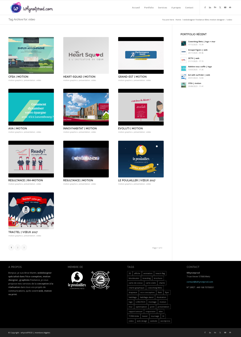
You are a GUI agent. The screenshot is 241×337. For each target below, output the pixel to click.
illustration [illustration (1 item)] (161, 297)
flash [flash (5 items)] (160, 292)
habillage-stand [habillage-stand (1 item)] (146, 297)
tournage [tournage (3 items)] (155, 316)
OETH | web (193, 58)
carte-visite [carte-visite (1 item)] (151, 283)
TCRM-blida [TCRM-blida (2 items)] (134, 316)
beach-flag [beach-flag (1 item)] (160, 273)
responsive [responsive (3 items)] (150, 311)
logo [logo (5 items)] (131, 302)
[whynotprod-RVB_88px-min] (31, 7)
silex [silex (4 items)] (161, 311)
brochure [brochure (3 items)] (158, 278)
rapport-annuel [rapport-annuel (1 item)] (135, 311)
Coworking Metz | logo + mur (201, 41)
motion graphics (15, 80)
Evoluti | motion (130, 128)
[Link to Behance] (215, 7)
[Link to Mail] (230, 7)
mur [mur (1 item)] (131, 306)
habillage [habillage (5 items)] (133, 297)
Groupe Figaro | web (198, 50)
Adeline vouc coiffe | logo (200, 66)
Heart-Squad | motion (79, 76)
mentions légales (42, 332)
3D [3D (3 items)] (130, 273)
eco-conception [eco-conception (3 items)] (147, 292)
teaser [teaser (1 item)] (145, 316)
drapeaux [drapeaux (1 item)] (133, 292)
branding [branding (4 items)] (147, 278)
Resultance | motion (78, 180)
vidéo (38, 80)
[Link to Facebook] (205, 7)
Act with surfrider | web (199, 75)
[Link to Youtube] (225, 7)
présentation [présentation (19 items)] (163, 306)
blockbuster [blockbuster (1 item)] (134, 278)
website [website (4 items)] (153, 321)
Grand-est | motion (132, 76)
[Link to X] (220, 7)
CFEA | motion (18, 76)
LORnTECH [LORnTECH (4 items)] (140, 302)
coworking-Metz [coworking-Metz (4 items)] (155, 287)
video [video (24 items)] (131, 321)
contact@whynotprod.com (200, 281)
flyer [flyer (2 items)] (167, 292)
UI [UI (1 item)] (163, 316)
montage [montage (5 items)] (152, 302)
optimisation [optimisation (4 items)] (141, 306)
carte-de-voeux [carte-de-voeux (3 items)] (136, 283)
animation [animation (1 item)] (147, 273)
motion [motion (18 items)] (163, 302)
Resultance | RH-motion (25, 180)
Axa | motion (17, 128)
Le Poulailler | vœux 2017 (136, 180)
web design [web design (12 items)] (142, 321)
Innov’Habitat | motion (80, 128)
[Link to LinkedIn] (210, 7)
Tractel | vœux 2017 (23, 232)
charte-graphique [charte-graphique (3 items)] (136, 287)
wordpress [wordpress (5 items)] (165, 321)
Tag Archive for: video (21, 19)
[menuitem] (136, 7)
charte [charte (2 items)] (162, 283)
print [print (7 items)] (152, 306)
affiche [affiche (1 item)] (137, 273)
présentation (29, 80)
